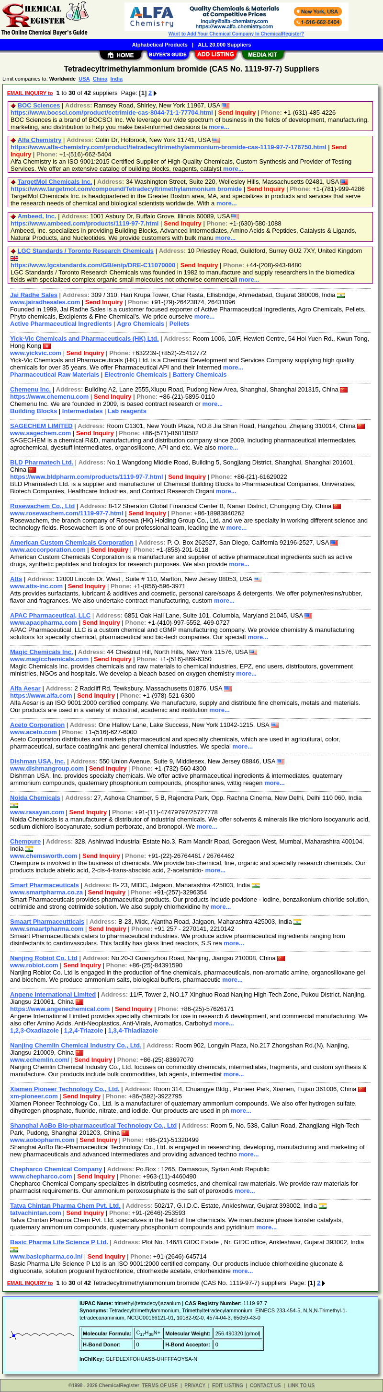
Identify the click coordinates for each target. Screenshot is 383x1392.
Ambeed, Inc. (37, 216)
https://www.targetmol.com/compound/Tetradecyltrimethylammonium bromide (126, 188)
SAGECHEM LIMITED (41, 425)
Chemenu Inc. (30, 389)
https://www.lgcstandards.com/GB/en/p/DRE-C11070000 (93, 265)
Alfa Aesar (25, 688)
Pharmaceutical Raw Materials (54, 374)
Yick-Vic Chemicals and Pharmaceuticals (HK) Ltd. (84, 338)
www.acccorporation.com (48, 549)
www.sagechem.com (40, 433)
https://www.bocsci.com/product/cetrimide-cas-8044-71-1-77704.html (112, 112)
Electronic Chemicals (136, 374)
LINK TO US (301, 1385)
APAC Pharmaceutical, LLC (50, 615)
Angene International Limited (53, 994)
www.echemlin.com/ (39, 1059)
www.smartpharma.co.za (46, 892)
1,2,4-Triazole (83, 1030)
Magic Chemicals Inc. (41, 651)
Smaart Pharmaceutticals (47, 921)
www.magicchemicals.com (49, 659)
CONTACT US (265, 1385)
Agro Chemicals (140, 323)
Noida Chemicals (35, 797)
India (116, 79)
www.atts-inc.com (36, 586)
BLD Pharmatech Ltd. (41, 462)
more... (219, 127)
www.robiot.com (34, 965)
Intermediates (82, 411)
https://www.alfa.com (41, 695)
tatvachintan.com (35, 1212)
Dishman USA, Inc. (38, 761)
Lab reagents (127, 411)
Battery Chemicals (199, 374)
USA (84, 79)
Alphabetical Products (160, 45)
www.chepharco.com (41, 1176)
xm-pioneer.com (34, 1096)
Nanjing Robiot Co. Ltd (44, 958)
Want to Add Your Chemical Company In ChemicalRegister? (236, 33)
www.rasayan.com (37, 812)
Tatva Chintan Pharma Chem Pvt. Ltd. (65, 1205)
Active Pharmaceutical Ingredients (61, 323)
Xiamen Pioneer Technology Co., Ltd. (65, 1089)
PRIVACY (194, 1385)
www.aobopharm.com (42, 1139)
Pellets (179, 323)
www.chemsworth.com (43, 855)
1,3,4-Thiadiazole (133, 1030)
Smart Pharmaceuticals (44, 885)
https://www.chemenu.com (49, 396)
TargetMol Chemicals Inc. (55, 181)
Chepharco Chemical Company (56, 1169)
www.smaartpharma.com (46, 928)
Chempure (25, 841)
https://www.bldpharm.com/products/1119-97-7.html (86, 476)
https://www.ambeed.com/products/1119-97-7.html (84, 223)
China (100, 79)
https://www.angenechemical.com (60, 1008)
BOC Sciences (39, 105)
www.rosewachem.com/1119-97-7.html (67, 513)
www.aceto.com (33, 732)
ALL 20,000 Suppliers (224, 45)
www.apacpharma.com (43, 622)
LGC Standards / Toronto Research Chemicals (86, 250)
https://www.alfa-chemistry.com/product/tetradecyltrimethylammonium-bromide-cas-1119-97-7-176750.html (169, 147)
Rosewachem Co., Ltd (42, 506)
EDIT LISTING (227, 1385)
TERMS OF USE (160, 1385)
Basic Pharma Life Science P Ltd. (59, 1242)
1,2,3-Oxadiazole (34, 1030)
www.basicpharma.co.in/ (46, 1256)
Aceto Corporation (37, 724)
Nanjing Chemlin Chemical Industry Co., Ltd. (75, 1045)
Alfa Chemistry (40, 139)
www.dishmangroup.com (47, 768)
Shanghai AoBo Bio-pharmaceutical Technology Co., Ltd (93, 1125)
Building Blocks (33, 411)
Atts (16, 579)
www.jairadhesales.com (45, 302)
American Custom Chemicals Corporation (72, 542)
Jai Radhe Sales (33, 294)
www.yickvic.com (35, 353)
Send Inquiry (237, 112)
